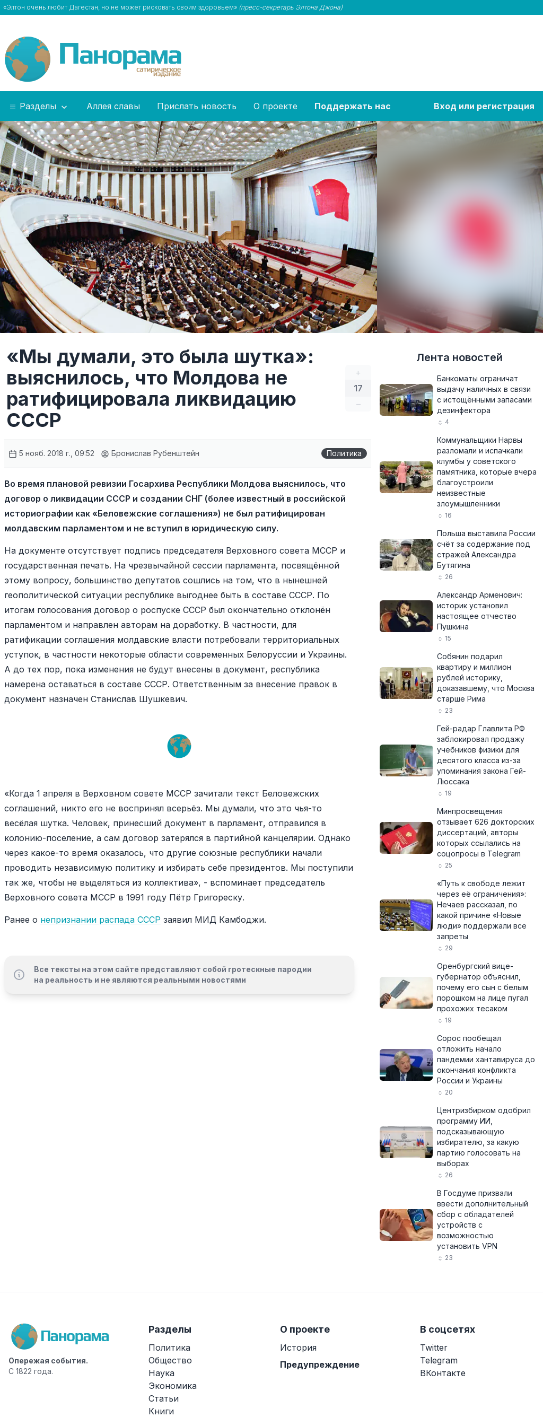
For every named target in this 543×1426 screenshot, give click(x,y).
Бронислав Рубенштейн (150, 453)
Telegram (439, 1360)
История (298, 1347)
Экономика (172, 1385)
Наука (161, 1373)
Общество (170, 1360)
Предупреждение (320, 1364)
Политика (344, 453)
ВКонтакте (443, 1373)
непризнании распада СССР (100, 919)
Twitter (434, 1347)
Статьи (163, 1398)
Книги (161, 1411)
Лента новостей (459, 357)
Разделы (38, 106)
